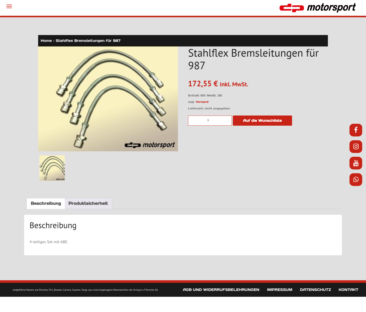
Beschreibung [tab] (46, 203)
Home (46, 40)
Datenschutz (315, 289)
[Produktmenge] (210, 121)
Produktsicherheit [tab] (88, 203)
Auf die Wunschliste (262, 120)
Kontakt (348, 289)
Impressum (279, 289)
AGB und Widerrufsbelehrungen (221, 289)
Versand (202, 102)
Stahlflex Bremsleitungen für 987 (88, 40)
